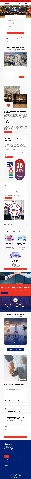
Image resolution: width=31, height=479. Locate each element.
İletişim (17, 447)
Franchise (17, 449)
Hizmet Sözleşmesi (7, 468)
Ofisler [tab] (15, 16)
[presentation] (10, 433)
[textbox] (15, 20)
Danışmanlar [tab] (19, 16)
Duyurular (6, 465)
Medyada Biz (6, 464)
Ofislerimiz (18, 446)
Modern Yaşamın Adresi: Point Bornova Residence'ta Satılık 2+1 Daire (13, 71)
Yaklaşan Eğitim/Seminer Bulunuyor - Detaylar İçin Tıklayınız (15, 0)
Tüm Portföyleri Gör (4, 292)
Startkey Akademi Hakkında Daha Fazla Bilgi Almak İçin (15, 269)
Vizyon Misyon (6, 461)
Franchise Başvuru (8, 131)
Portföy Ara (15, 32)
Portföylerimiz (18, 445)
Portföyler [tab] (11, 16)
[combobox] (15, 20)
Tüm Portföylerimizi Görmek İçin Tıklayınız (15, 349)
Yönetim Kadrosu (7, 462)
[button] (21, 3)
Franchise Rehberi (9, 197)
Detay (21, 76)
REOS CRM (6, 456)
